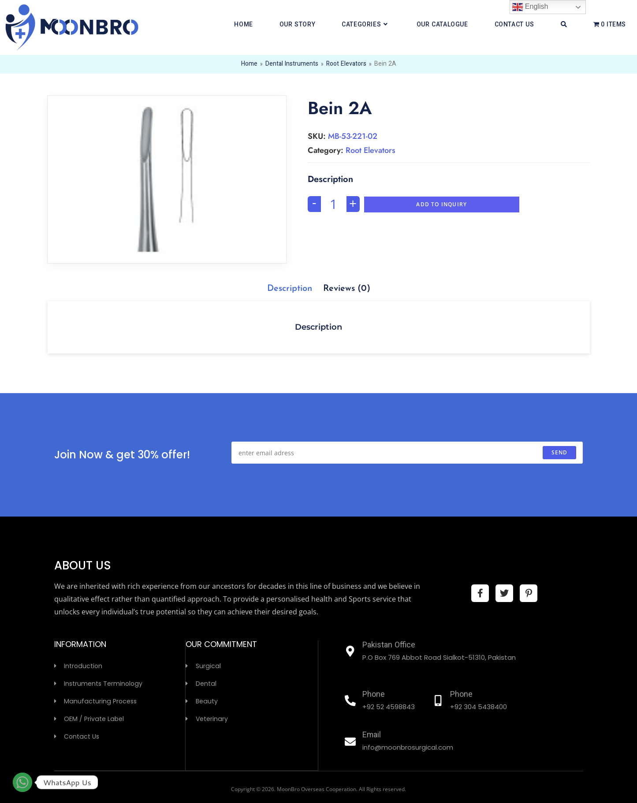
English (530, 7)
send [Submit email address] (559, 452)
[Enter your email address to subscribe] (407, 453)
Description (289, 288)
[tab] (290, 288)
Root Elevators (346, 64)
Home (249, 64)
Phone (373, 695)
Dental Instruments (291, 64)
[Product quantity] (333, 204)
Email (371, 735)
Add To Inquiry (441, 204)
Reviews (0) (346, 288)
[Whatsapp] (22, 782)
